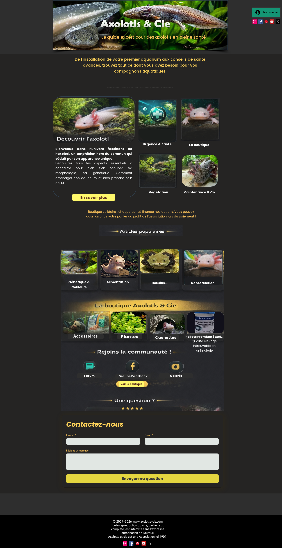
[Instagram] (255, 21)
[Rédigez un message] (142, 462)
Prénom (71, 435)
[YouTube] (272, 21)
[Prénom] (102, 441)
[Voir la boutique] (131, 384)
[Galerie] (176, 375)
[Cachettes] (166, 337)
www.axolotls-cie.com (148, 522)
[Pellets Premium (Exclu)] (204, 336)
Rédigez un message (77, 450)
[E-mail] (181, 441)
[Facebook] (260, 21)
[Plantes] (129, 336)
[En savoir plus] (93, 197)
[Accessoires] (86, 336)
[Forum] (89, 375)
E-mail (149, 435)
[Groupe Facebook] (133, 376)
